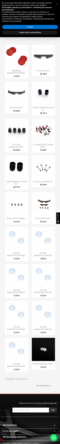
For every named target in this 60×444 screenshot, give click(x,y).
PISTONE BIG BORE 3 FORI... (43, 364)
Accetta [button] (30, 27)
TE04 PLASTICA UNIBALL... (16, 218)
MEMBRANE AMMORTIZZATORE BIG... (16, 72)
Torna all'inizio (44, 385)
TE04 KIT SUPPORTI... (43, 218)
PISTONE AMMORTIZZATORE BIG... (16, 254)
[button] (57, 4)
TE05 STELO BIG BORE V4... (43, 181)
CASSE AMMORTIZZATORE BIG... (16, 182)
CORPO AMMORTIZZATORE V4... (43, 109)
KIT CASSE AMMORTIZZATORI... (17, 146)
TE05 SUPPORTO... (43, 71)
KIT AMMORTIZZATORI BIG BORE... (43, 146)
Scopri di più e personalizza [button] (30, 32)
